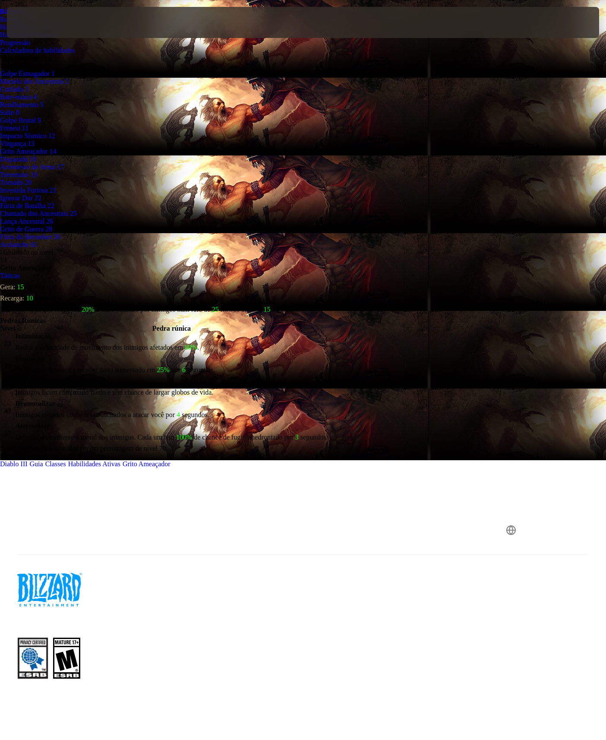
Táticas (10, 275)
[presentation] (39, 22)
